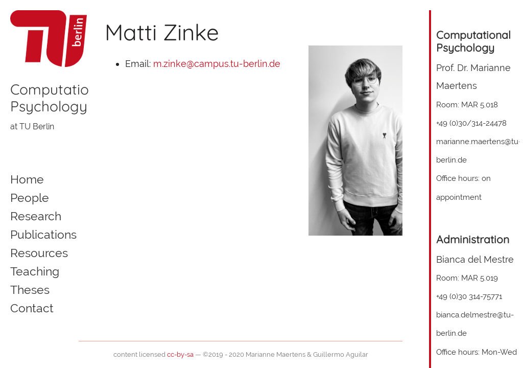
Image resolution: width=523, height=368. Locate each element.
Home (27, 179)
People (29, 197)
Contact (32, 308)
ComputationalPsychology (59, 98)
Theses (30, 289)
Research (35, 216)
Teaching (34, 271)
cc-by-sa (180, 354)
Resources (39, 253)
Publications (43, 234)
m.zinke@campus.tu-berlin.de (216, 63)
